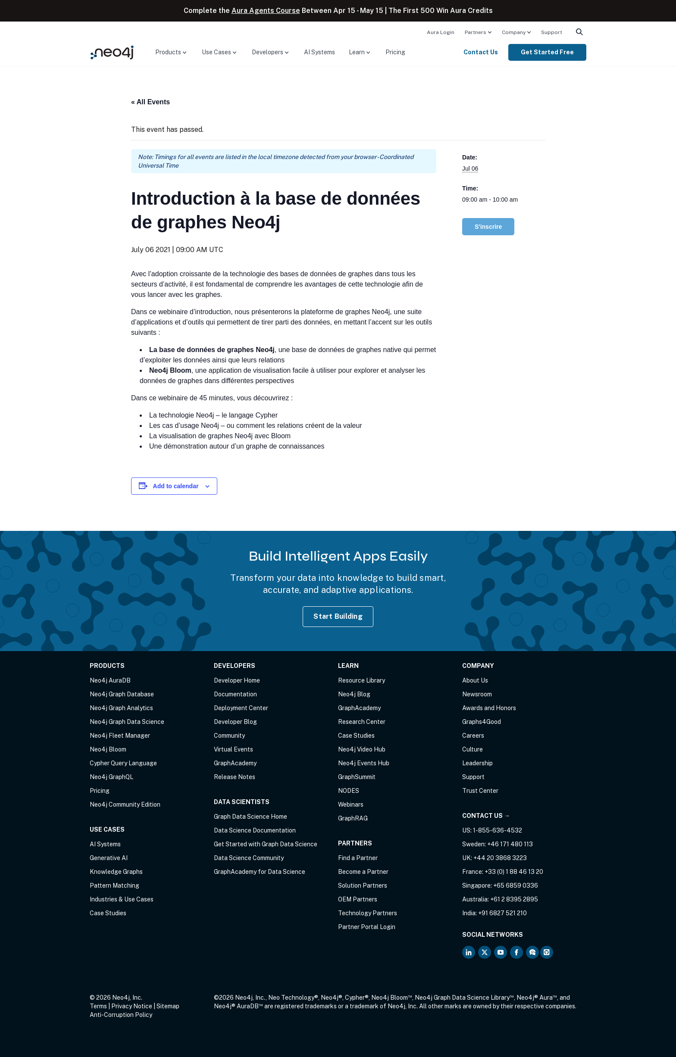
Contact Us (480, 52)
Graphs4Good (481, 721)
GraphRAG (353, 818)
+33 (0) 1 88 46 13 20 (514, 871)
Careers (473, 735)
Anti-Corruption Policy (121, 1014)
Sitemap (167, 1006)
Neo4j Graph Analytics (121, 708)
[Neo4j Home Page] (112, 52)
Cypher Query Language (123, 763)
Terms (98, 1006)
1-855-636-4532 (497, 830)
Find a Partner (358, 857)
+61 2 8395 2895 (514, 899)
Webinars (350, 804)
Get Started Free (547, 52)
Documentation (235, 694)
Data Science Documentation (255, 830)
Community (229, 735)
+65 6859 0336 (515, 885)
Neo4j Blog (354, 694)
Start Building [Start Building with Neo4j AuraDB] (338, 616)
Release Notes (234, 776)
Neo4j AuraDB (110, 680)
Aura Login (440, 32)
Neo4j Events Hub (363, 763)
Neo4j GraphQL (111, 776)
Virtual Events (233, 749)
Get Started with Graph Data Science (265, 844)
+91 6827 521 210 (502, 913)
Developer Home (237, 680)
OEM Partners (357, 899)
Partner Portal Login (366, 926)
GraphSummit (357, 776)
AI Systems (319, 52)
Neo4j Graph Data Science (127, 721)
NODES (348, 790)
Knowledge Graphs (116, 871)
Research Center (361, 721)
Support (551, 32)
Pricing (395, 52)
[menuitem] (440, 32)
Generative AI (109, 857)
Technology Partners (367, 913)
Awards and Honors (489, 708)
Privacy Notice (131, 1006)
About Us (475, 680)
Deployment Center (241, 708)
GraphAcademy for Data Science (259, 871)
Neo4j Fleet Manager (120, 735)
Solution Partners (362, 885)
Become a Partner (363, 871)
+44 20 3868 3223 (500, 857)
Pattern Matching (114, 885)
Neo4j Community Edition (125, 804)
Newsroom (477, 694)
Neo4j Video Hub (361, 749)
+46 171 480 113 (510, 844)
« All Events (150, 102)
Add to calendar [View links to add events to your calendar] (176, 486)
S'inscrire (488, 226)
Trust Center (480, 790)
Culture (472, 749)
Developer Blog (235, 721)
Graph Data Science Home (250, 816)
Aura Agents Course (266, 10)
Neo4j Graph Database (122, 694)
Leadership (477, 763)
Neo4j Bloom (108, 749)
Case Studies (108, 913)
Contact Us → (486, 815)
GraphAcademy (235, 763)
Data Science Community (249, 857)
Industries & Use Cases (121, 899)
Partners (475, 32)
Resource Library (361, 680)
